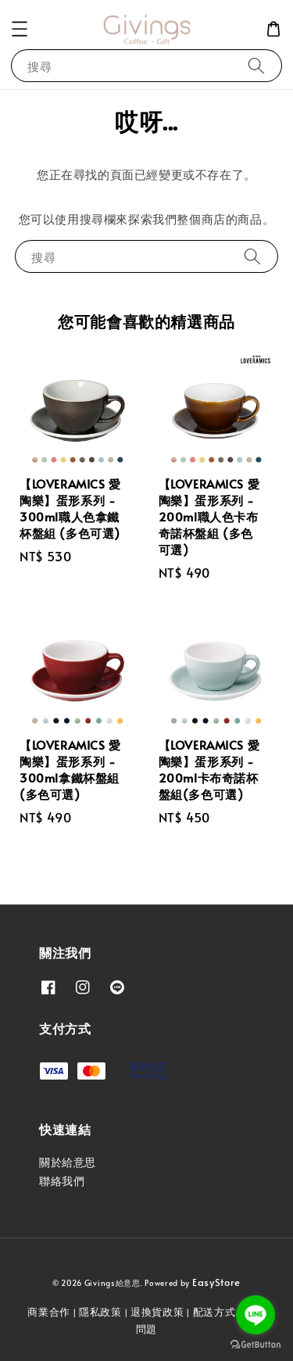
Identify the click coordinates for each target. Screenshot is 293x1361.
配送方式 (214, 1312)
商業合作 (48, 1312)
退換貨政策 (157, 1312)
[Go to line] (255, 1314)
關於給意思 (67, 1162)
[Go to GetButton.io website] (255, 1345)
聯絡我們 (61, 1180)
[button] (19, 29)
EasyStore (216, 1282)
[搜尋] (256, 65)
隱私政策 (100, 1312)
